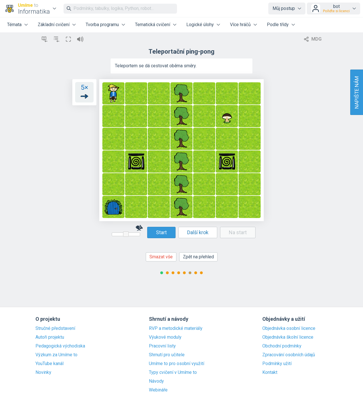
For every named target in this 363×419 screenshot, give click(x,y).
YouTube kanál (49, 363)
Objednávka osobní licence (288, 328)
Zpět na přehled (198, 256)
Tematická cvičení (152, 24)
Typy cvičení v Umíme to (173, 372)
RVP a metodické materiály (175, 328)
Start (161, 232)
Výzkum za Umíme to (56, 354)
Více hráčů (240, 24)
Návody (156, 381)
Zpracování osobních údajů (288, 354)
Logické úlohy (200, 24)
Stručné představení (55, 328)
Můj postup (284, 8)
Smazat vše (161, 256)
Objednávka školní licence (287, 337)
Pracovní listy (162, 346)
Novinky (43, 372)
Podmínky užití (277, 363)
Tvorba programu (102, 24)
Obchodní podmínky (281, 346)
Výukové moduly (165, 337)
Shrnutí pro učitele (167, 354)
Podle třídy (278, 24)
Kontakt (269, 372)
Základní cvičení (53, 24)
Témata (14, 24)
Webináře (158, 390)
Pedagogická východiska (60, 346)
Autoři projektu (49, 337)
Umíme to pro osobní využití (176, 363)
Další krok (197, 232)
